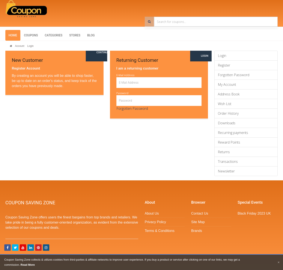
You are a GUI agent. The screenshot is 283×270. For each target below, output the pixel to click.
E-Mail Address (125, 75)
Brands (196, 231)
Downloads (226, 123)
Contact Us (199, 213)
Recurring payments (233, 132)
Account (19, 46)
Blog (91, 35)
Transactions (228, 161)
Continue (101, 52)
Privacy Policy (155, 222)
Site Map (198, 222)
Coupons (31, 35)
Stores (74, 35)
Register (224, 65)
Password (122, 93)
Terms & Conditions (160, 231)
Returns (224, 152)
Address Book (228, 94)
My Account (227, 84)
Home (13, 35)
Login (30, 46)
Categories (53, 35)
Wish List (224, 103)
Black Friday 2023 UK (254, 213)
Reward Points (229, 142)
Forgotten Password (132, 108)
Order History (228, 113)
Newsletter (226, 171)
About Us (152, 213)
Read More (28, 264)
